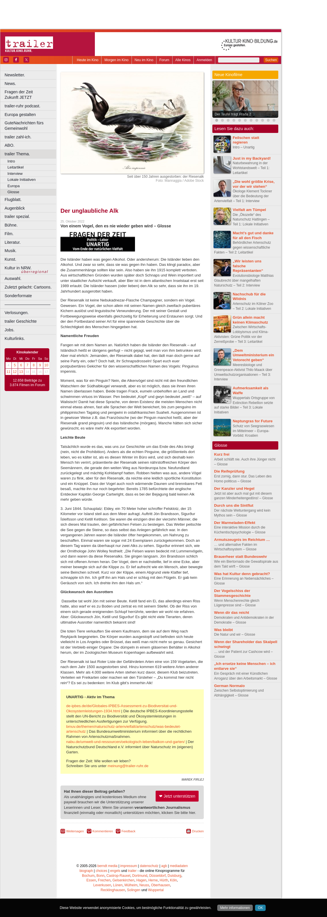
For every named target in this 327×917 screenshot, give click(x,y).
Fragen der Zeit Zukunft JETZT (31, 95)
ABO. (9, 145)
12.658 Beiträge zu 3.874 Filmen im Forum (27, 382)
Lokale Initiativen (21, 179)
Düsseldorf (157, 876)
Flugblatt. (13, 199)
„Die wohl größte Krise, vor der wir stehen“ (254, 184)
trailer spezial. (17, 216)
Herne (153, 880)
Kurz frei (222, 454)
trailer (132, 871)
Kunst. (10, 259)
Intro (11, 161)
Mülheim (130, 885)
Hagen (141, 880)
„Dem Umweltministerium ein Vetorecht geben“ (253, 355)
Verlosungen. (17, 312)
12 (15, 372)
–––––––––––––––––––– (27, 304)
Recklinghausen (113, 890)
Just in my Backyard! (252, 158)
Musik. (11, 250)
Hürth (164, 880)
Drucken (198, 831)
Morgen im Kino (116, 60)
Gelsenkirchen (123, 880)
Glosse (13, 192)
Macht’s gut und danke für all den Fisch (253, 235)
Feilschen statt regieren (246, 140)
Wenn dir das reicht (231, 612)
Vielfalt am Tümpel (249, 210)
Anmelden (204, 60)
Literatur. (13, 242)
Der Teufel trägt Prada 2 (233, 114)
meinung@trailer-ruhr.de (127, 766)
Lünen (117, 885)
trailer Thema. (17, 154)
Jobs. (9, 330)
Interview (15, 173)
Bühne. (11, 225)
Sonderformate (18, 295)
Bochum (88, 876)
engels (115, 871)
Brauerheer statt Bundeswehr (240, 556)
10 (46, 365)
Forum (164, 60)
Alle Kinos (183, 60)
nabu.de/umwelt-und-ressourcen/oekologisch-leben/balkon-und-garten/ (125, 742)
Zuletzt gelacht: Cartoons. (28, 287)
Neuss (144, 885)
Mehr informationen (235, 908)
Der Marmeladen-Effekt (234, 523)
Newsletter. (15, 75)
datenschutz (149, 866)
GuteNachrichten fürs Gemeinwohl (24, 126)
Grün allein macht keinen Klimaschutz (250, 319)
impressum (128, 866)
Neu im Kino (144, 60)
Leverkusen (102, 885)
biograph (86, 871)
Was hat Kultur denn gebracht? (242, 574)
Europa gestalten (20, 114)
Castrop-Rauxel (118, 876)
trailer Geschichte (21, 321)
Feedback (128, 831)
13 (21, 372)
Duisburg (174, 876)
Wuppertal (156, 890)
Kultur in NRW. (18, 268)
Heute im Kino (87, 60)
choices (101, 871)
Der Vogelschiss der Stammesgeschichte (232, 593)
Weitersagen (75, 831)
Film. (9, 233)
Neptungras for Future (253, 421)
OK (260, 908)
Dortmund (139, 876)
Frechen (104, 880)
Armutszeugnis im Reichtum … (242, 539)
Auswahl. (13, 278)
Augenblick (15, 208)
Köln (173, 880)
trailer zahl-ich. (18, 137)
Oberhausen (160, 885)
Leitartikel (15, 167)
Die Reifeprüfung (229, 471)
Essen (91, 880)
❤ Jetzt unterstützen (177, 796)
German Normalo (229, 686)
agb (164, 866)
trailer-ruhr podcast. (22, 106)
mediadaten (179, 866)
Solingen (133, 890)
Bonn (101, 876)
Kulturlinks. (15, 338)
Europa (13, 186)
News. (10, 83)
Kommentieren (103, 831)
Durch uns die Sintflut (233, 505)
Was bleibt (223, 630)
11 (8, 372)
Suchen (271, 60)
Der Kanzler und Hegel (234, 488)
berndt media (107, 866)
